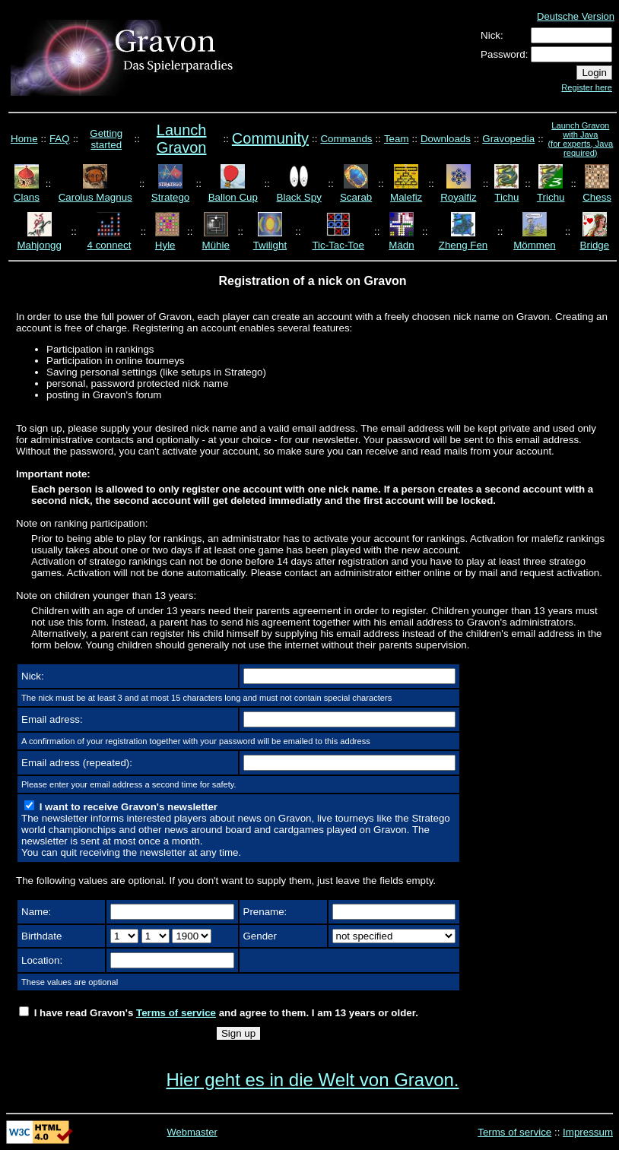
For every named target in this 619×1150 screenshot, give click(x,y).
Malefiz (406, 197)
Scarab (356, 197)
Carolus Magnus (95, 197)
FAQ (59, 138)
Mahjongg (39, 245)
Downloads (446, 138)
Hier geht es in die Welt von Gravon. (312, 1079)
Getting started (106, 139)
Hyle (165, 245)
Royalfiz (458, 197)
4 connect (109, 245)
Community (270, 138)
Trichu (551, 197)
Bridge (595, 245)
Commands (346, 138)
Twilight (270, 245)
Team (396, 138)
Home (24, 138)
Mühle (216, 245)
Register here (586, 87)
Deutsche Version (575, 16)
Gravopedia (508, 138)
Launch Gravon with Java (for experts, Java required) (580, 139)
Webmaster (192, 1132)
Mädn (401, 245)
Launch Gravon (182, 139)
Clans (27, 197)
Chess (596, 197)
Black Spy (299, 197)
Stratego (170, 197)
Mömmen (534, 245)
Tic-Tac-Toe (337, 245)
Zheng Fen (463, 245)
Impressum (588, 1132)
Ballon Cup (233, 197)
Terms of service (176, 1013)
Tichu (506, 197)
